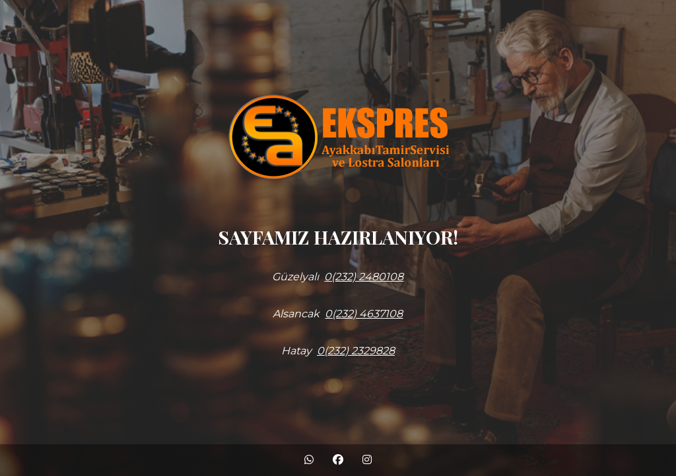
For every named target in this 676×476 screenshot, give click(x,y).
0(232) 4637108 (364, 313)
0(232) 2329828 (356, 350)
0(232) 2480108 (363, 276)
